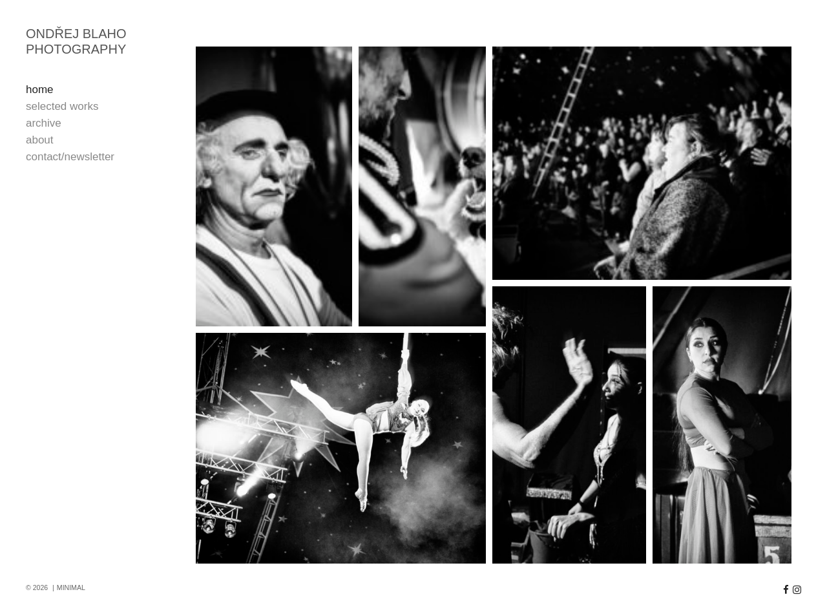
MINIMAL (71, 587)
